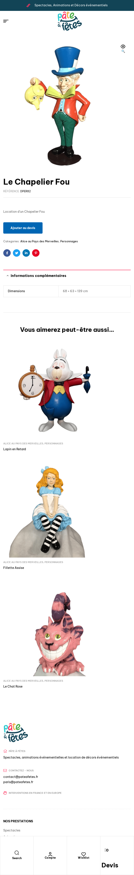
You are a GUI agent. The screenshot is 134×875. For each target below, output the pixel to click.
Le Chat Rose (12, 491)
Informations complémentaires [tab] (38, 275)
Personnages (69, 241)
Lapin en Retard (14, 411)
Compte (50, 857)
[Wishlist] (83, 854)
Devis (109, 865)
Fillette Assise (80, 411)
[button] (123, 49)
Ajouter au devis (22, 228)
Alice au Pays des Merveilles (39, 241)
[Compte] (50, 854)
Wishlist (83, 857)
